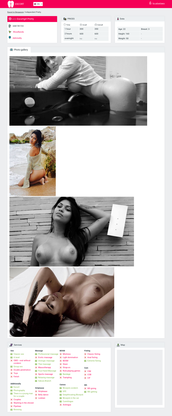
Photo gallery (19, 49)
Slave (65, 364)
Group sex (18, 366)
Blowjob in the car (71, 398)
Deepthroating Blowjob (73, 394)
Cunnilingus (68, 401)
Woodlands (16, 32)
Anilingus (67, 405)
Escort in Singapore (15, 12)
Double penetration (22, 370)
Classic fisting (93, 354)
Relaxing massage (46, 377)
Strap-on (66, 367)
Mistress (67, 354)
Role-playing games (71, 371)
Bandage (66, 374)
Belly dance (43, 394)
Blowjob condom (70, 388)
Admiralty (15, 37)
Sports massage (45, 374)
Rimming (18, 409)
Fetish (16, 376)
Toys (16, 373)
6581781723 (18, 26)
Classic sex (19, 354)
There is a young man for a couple (23, 394)
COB (89, 374)
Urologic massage (46, 361)
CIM (89, 371)
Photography (19, 390)
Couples (17, 399)
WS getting (92, 392)
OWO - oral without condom (22, 361)
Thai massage (44, 364)
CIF (88, 378)
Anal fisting (92, 357)
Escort (16, 387)
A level (17, 357)
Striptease (42, 391)
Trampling (67, 377)
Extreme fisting (94, 361)
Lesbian (41, 398)
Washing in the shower (24, 403)
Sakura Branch (44, 381)
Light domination (70, 357)
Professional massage (48, 354)
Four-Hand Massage (47, 371)
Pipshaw (17, 406)
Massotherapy (44, 367)
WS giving (91, 388)
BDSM (65, 361)
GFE (64, 391)
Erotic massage (45, 357)
